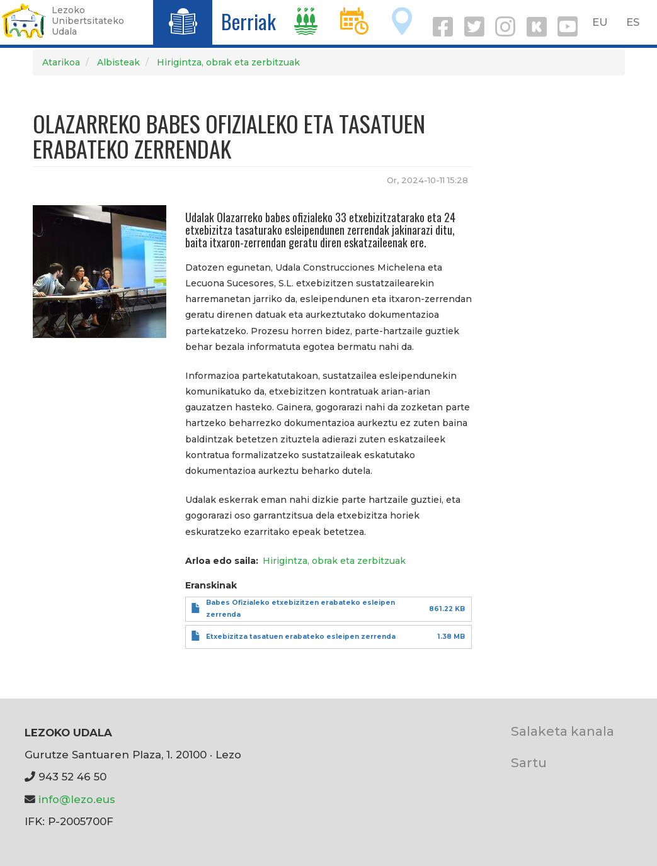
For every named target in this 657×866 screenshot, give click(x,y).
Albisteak (118, 62)
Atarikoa (61, 62)
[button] (100, 270)
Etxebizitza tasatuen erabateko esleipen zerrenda (301, 637)
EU (600, 22)
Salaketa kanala (562, 731)
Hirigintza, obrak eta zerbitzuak (228, 62)
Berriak (248, 21)
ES (632, 22)
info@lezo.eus (76, 799)
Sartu (529, 762)
